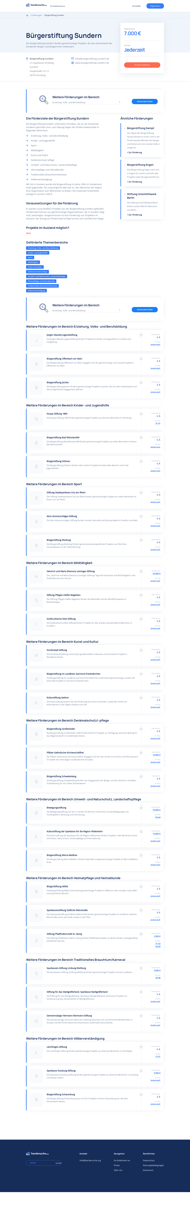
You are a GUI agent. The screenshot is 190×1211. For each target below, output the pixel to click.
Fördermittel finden (145, 101)
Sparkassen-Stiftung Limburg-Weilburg (66, 968)
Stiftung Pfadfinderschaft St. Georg (64, 933)
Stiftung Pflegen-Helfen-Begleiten (63, 595)
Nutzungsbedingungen (153, 1165)
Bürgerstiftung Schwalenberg (61, 776)
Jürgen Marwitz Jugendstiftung (62, 334)
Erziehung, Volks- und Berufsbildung (43, 248)
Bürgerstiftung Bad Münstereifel (63, 437)
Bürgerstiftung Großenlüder (61, 728)
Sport (30, 257)
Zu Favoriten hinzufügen (141, 335)
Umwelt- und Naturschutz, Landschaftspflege (46, 276)
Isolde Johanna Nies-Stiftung (61, 618)
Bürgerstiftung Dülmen (58, 461)
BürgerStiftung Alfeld (57, 886)
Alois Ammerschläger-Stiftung (62, 516)
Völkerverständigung (36, 290)
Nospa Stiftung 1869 (57, 413)
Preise (117, 1165)
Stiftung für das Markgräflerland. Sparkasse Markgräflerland (77, 991)
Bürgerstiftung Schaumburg (61, 1094)
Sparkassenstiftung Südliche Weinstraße (67, 910)
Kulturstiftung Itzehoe (58, 697)
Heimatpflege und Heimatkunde (41, 281)
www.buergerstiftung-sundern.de (92, 62)
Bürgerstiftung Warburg (59, 540)
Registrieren (155, 6)
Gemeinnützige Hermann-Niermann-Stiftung (69, 1015)
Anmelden (136, 6)
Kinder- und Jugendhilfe (38, 253)
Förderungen (36, 15)
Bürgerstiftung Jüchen (58, 382)
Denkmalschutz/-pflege (37, 271)
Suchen (57, 1163)
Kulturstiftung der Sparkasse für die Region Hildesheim (75, 831)
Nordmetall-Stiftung (57, 650)
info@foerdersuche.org (90, 1160)
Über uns (118, 1170)
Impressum (148, 1170)
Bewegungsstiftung (56, 807)
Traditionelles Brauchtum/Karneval (42, 286)
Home (27, 15)
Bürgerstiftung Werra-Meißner (62, 855)
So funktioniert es (57, 6)
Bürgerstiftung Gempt (140, 128)
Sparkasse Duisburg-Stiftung (61, 1070)
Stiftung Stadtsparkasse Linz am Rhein (66, 492)
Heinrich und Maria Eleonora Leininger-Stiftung (71, 571)
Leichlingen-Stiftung (57, 1046)
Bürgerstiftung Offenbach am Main (64, 358)
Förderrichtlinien (142, 65)
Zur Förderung (135, 152)
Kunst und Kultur (35, 267)
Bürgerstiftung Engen (140, 164)
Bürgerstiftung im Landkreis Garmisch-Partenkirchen (73, 673)
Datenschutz (149, 1160)
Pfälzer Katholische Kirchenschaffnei (65, 752)
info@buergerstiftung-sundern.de (92, 58)
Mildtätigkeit (33, 262)
